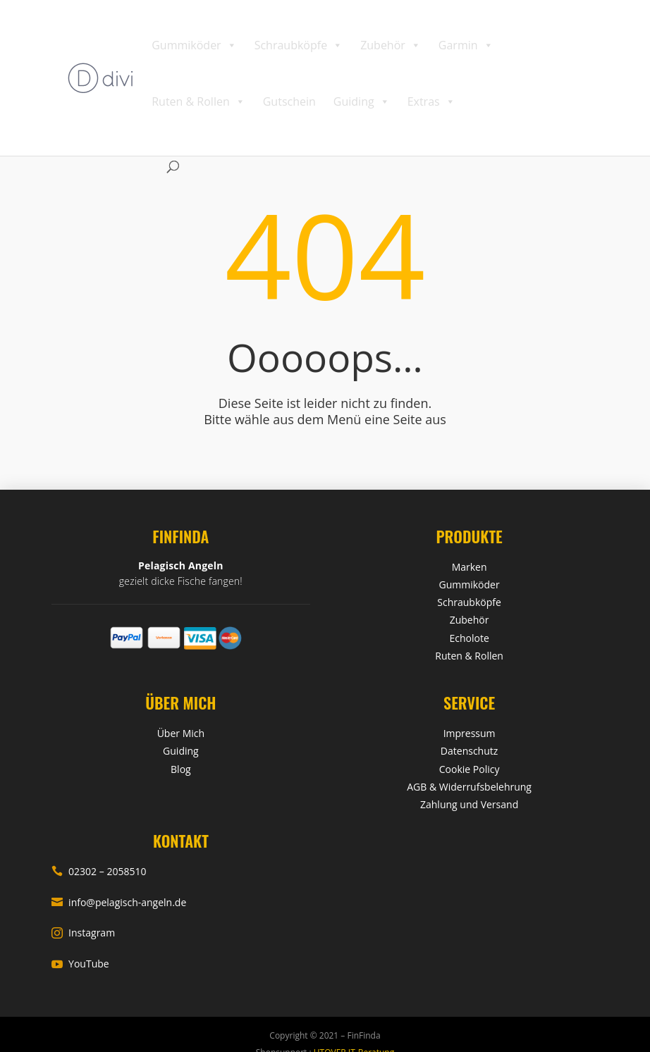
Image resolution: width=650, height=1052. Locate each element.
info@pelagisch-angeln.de (118, 902)
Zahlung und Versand (469, 804)
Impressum (469, 733)
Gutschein (289, 101)
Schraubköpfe (299, 45)
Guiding (361, 101)
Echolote (469, 638)
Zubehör (390, 45)
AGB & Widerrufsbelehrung (469, 786)
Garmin (466, 45)
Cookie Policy (469, 769)
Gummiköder (194, 45)
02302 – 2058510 (98, 871)
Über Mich (180, 733)
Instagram (83, 932)
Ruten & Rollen (198, 101)
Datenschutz (469, 750)
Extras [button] (431, 101)
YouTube (80, 963)
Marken (469, 567)
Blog (181, 769)
